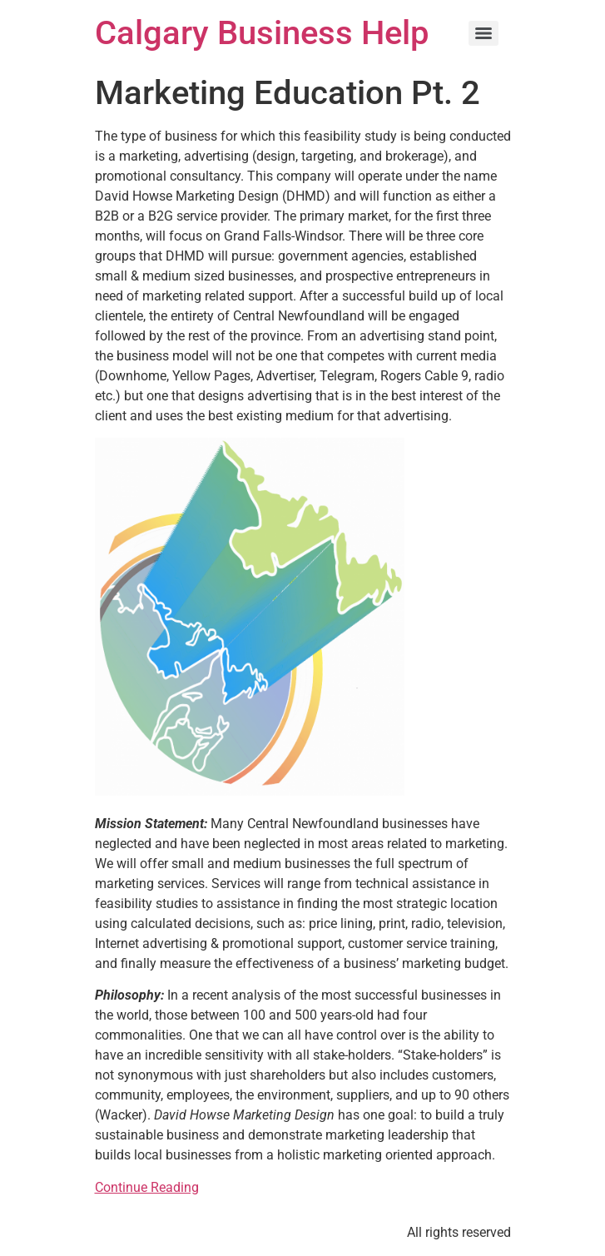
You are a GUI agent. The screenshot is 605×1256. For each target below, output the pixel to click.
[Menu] (483, 33)
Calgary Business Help (262, 32)
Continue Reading (147, 1187)
